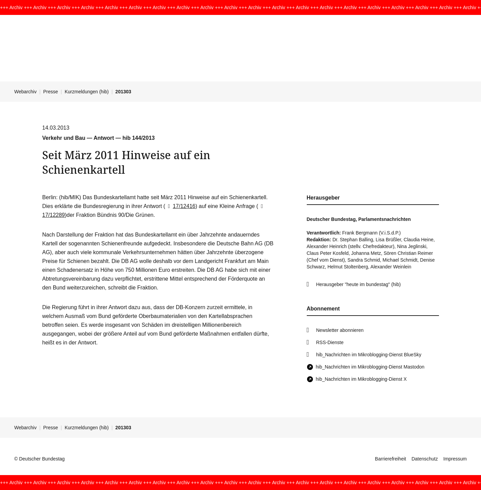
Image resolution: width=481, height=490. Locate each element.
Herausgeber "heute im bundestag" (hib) (358, 284)
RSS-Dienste (330, 342)
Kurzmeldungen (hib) (87, 91)
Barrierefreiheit (390, 458)
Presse (50, 91)
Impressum (455, 458)
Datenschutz (425, 458)
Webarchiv (25, 91)
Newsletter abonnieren (340, 330)
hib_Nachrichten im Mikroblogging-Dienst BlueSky (368, 354)
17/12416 (180, 206)
